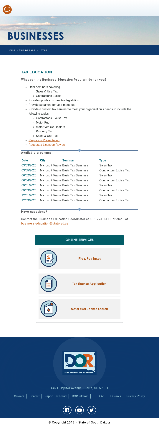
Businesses (27, 50)
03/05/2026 (28, 170)
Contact (34, 396)
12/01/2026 (28, 195)
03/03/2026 (28, 165)
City (43, 160)
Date (24, 160)
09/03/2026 (28, 190)
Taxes (43, 50)
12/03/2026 (28, 200)
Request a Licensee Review (47, 144)
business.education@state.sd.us (45, 223)
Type (102, 160)
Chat (7, 9)
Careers (19, 396)
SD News (115, 396)
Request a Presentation (44, 140)
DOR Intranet (80, 396)
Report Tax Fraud (56, 396)
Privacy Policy (135, 396)
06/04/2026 (28, 180)
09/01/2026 (28, 185)
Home (11, 50)
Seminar (68, 160)
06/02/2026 (28, 175)
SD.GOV (99, 396)
